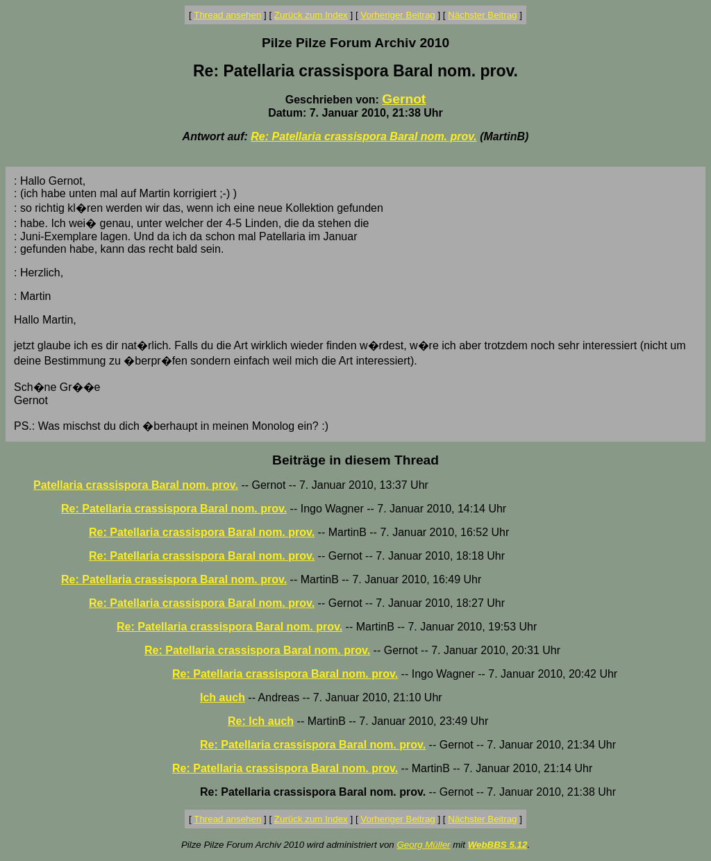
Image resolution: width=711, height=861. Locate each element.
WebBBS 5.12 (498, 844)
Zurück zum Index (311, 15)
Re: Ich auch (261, 721)
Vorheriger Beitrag (397, 15)
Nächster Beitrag (482, 15)
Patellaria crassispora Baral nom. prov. (135, 485)
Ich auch (222, 697)
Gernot (404, 99)
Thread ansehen (227, 15)
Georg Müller (423, 844)
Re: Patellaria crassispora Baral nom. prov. (363, 136)
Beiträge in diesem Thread (355, 460)
